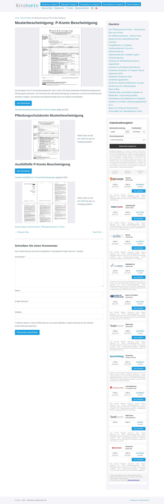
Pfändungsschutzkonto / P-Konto (53, 227)
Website (18, 312)
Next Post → (98, 232)
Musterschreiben (82, 8)
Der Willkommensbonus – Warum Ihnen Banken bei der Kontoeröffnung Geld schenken (125, 39)
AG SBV (81, 139)
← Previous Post (22, 232)
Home (17, 18)
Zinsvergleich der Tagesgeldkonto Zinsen (125, 111)
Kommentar (20, 257)
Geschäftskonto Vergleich (113, 4)
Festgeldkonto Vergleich (90, 4)
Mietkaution (59, 8)
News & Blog (47, 8)
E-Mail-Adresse (22, 301)
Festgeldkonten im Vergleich (120, 45)
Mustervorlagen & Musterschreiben (27, 227)
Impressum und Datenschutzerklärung (124, 67)
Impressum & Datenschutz (139, 500)
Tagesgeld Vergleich (69, 4)
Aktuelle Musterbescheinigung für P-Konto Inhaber (35, 110)
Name (18, 290)
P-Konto (69, 8)
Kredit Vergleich (133, 4)
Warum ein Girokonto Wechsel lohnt (123, 108)
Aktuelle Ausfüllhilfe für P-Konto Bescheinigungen (35, 177)
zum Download (23, 103)
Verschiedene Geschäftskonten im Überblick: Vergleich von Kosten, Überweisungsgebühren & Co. (128, 102)
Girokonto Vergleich (50, 4)
